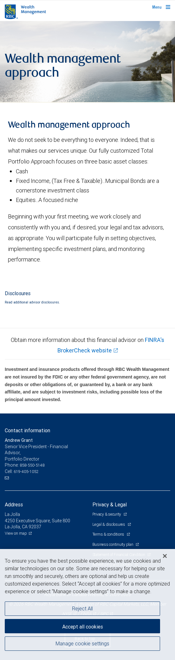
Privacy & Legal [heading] (109, 504)
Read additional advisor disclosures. (32, 302)
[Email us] (7, 478)
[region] (87, 604)
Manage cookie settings (82, 643)
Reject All (82, 608)
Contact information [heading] (27, 430)
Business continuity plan (113, 544)
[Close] (165, 556)
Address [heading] (14, 504)
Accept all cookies (82, 626)
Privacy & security (107, 514)
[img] (87, 61)
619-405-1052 (26, 471)
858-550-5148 (32, 465)
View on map (16, 533)
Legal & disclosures (109, 524)
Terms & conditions (108, 534)
